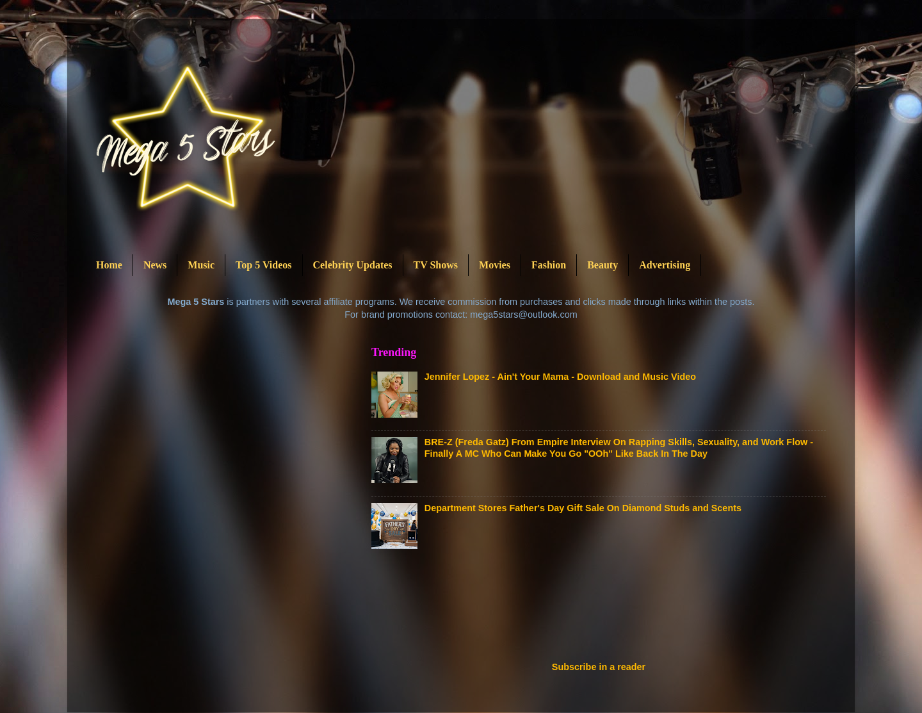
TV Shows (436, 264)
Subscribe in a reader (598, 667)
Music (201, 264)
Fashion (548, 264)
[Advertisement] (604, 609)
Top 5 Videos (263, 264)
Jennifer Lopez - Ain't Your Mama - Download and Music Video (560, 377)
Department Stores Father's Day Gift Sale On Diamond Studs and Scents (583, 508)
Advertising (664, 264)
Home (109, 264)
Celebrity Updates (352, 264)
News (154, 264)
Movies (494, 264)
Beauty (602, 264)
